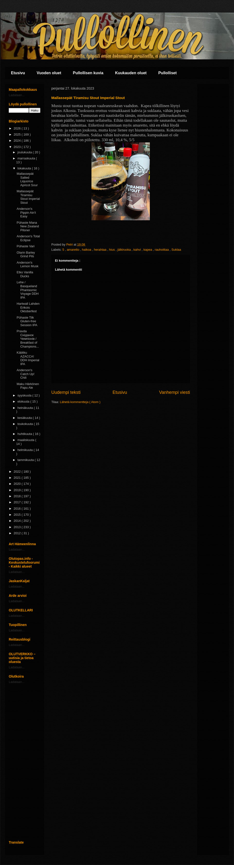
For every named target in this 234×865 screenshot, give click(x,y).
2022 (18, 471)
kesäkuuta (25, 418)
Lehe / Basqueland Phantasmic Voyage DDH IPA (27, 289)
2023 (18, 147)
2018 (18, 496)
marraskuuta (27, 158)
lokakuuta (25, 168)
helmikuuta (26, 450)
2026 (18, 128)
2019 (18, 490)
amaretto (73, 249)
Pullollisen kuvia (88, 73)
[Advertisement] (24, 762)
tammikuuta (26, 460)
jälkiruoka (124, 249)
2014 (18, 521)
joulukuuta (25, 152)
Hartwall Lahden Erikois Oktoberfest (28, 307)
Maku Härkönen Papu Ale (28, 386)
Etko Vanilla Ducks (25, 274)
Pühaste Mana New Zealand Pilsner (28, 226)
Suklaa (176, 249)
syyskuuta (25, 395)
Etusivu (18, 73)
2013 (18, 527)
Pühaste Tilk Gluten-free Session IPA (27, 321)
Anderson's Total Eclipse (28, 238)
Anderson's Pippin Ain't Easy (26, 212)
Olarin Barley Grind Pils (26, 254)
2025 (18, 134)
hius (112, 249)
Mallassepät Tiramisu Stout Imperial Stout (28, 196)
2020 (18, 484)
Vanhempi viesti (174, 392)
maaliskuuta (26, 440)
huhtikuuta (25, 434)
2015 (18, 514)
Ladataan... (17, 95)
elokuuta (24, 401)
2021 (18, 477)
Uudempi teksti (66, 392)
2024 (18, 140)
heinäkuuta (26, 408)
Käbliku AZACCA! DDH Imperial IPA (28, 358)
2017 (18, 502)
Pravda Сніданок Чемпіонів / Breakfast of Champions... (28, 338)
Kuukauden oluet (131, 73)
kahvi (138, 249)
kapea (148, 249)
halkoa (87, 249)
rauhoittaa (162, 249)
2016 (18, 508)
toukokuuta (26, 424)
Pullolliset (167, 73)
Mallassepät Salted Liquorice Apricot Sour (27, 179)
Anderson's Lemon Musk (27, 264)
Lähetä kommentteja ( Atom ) (80, 402)
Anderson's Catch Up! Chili (25, 373)
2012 (18, 533)
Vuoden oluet (49, 73)
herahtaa (100, 249)
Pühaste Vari (25, 246)
